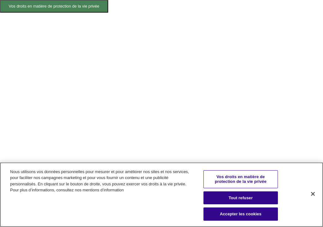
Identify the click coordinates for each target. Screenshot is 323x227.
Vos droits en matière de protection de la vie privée (54, 6)
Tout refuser (241, 197)
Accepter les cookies (240, 214)
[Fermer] (313, 194)
